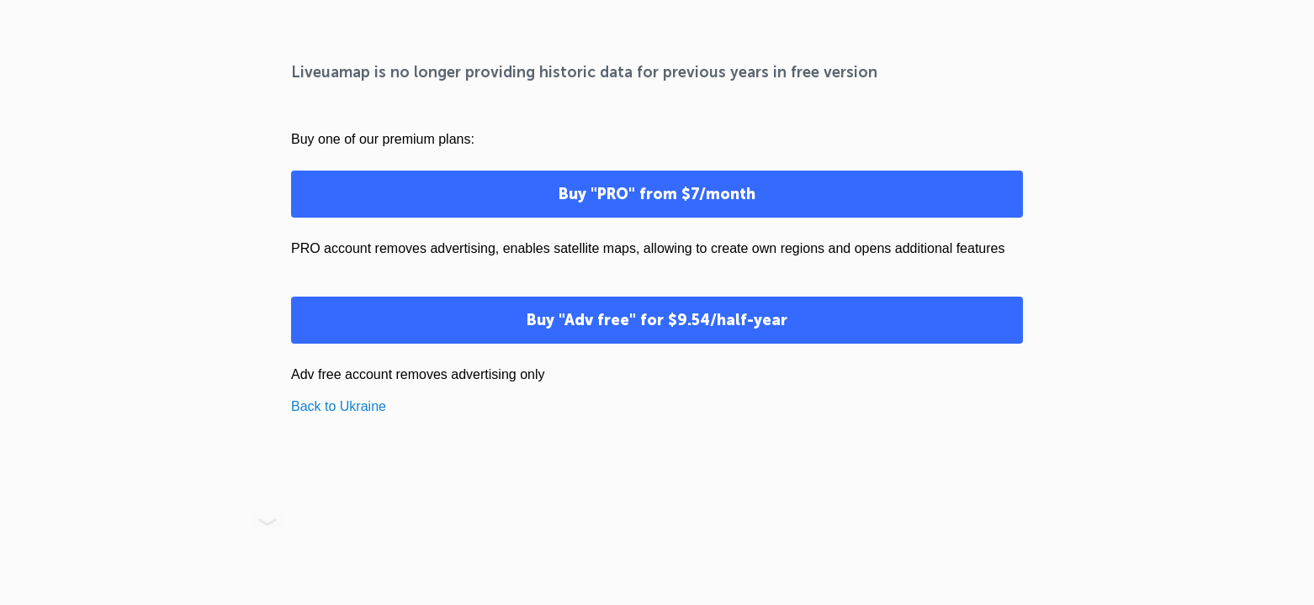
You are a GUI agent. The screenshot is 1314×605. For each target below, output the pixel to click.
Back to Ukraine (338, 406)
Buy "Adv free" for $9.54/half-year (657, 320)
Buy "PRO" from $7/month (657, 194)
